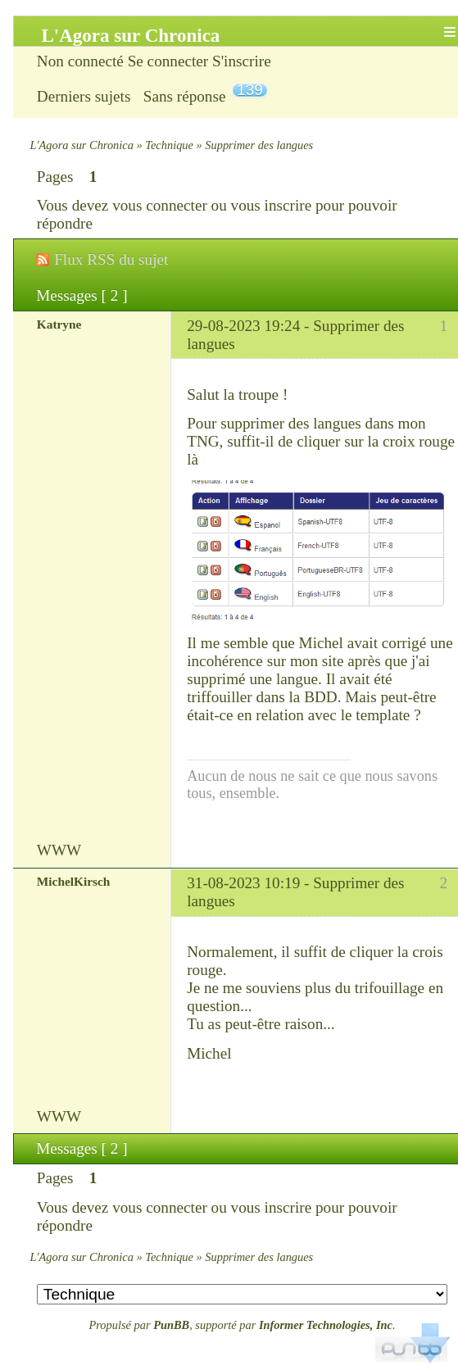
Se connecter (168, 61)
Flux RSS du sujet (111, 259)
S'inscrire (241, 61)
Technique (169, 145)
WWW (59, 850)
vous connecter (159, 205)
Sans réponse (184, 96)
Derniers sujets (84, 96)
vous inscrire (271, 205)
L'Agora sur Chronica (81, 145)
